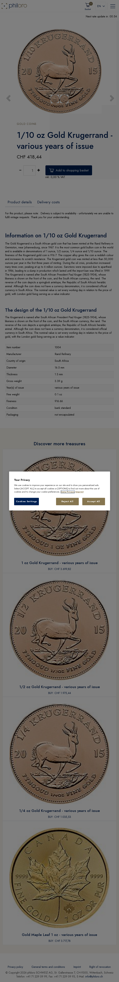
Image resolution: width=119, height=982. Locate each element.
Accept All (93, 501)
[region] (59, 490)
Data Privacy (68, 492)
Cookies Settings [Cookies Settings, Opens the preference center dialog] (26, 501)
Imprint (79, 492)
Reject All (67, 501)
